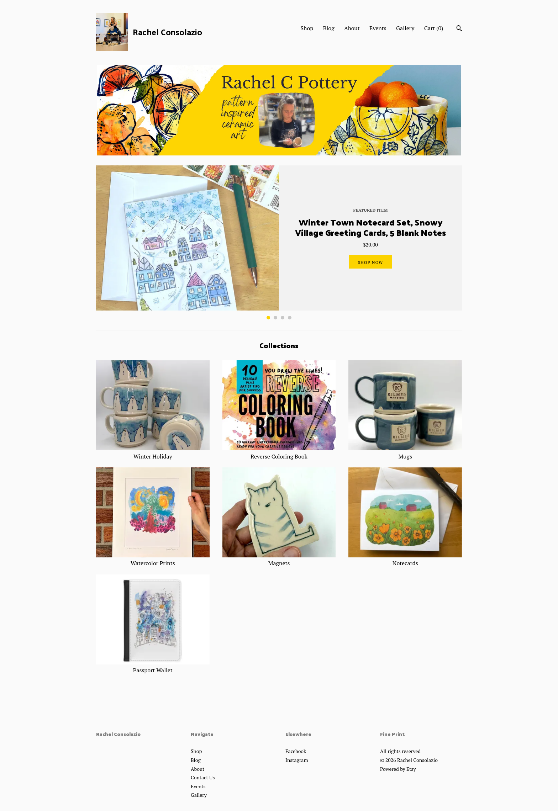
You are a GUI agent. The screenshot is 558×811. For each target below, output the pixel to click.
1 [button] (268, 317)
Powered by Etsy (398, 768)
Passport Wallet (153, 666)
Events (377, 28)
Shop (306, 28)
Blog (329, 28)
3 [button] (282, 317)
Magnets (279, 559)
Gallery (405, 28)
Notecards (405, 559)
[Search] (459, 29)
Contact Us (203, 777)
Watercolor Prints (153, 559)
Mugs (405, 452)
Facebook (295, 751)
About (352, 28)
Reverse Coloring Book (279, 452)
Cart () (433, 28)
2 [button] (275, 317)
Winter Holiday (153, 452)
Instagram (296, 760)
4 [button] (289, 317)
